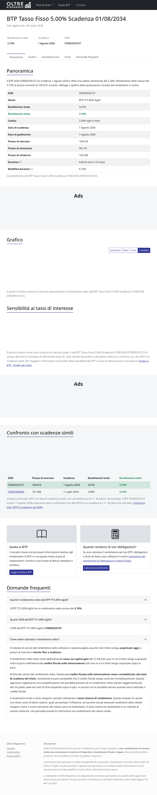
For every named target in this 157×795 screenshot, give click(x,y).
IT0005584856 (16, 491)
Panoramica (16, 57)
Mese (125, 250)
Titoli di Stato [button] (43, 5)
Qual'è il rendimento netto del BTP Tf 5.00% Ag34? (39, 599)
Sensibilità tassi (50, 57)
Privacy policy (13, 755)
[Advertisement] (78, 208)
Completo (144, 250)
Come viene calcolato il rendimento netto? (34, 639)
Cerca (80, 5)
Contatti (11, 748)
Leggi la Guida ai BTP (21, 572)
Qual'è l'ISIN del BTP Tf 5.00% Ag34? (31, 619)
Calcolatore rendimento (96, 567)
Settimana (115, 250)
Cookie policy (13, 752)
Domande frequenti (87, 57)
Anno (133, 250)
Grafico (32, 57)
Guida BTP (64, 5)
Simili (68, 57)
